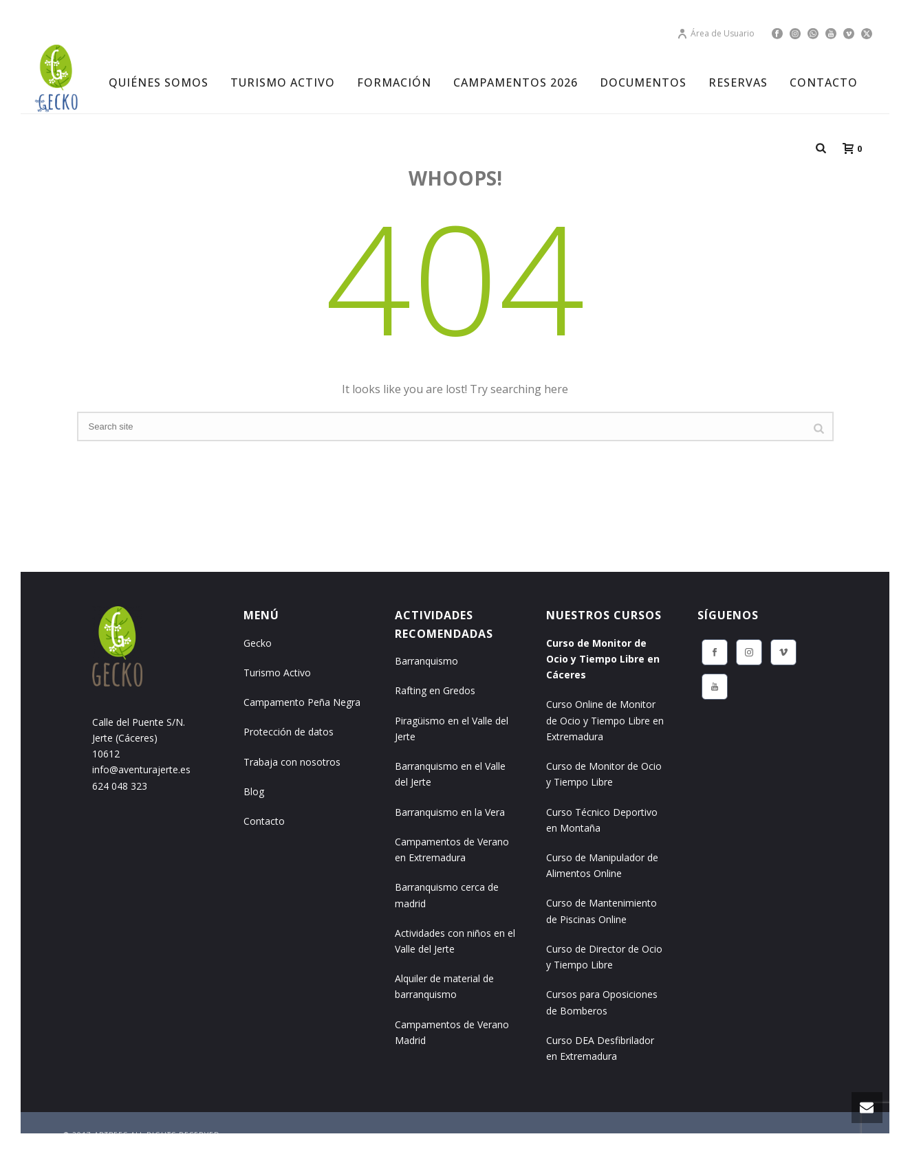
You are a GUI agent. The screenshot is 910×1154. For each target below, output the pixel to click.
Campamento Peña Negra (301, 702)
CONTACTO (824, 82)
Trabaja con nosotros (291, 761)
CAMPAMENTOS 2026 (515, 82)
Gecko (257, 643)
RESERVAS (738, 82)
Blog (253, 791)
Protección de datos (288, 731)
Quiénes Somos (158, 82)
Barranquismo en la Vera (450, 812)
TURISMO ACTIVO (282, 82)
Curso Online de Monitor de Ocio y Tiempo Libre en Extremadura (605, 720)
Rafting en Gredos (435, 690)
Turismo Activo (277, 672)
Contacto (264, 821)
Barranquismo (426, 660)
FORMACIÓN (394, 82)
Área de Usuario (716, 33)
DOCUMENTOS (643, 82)
